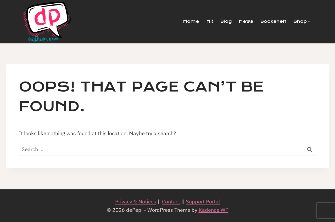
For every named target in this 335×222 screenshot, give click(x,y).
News (246, 21)
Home (191, 21)
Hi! (209, 21)
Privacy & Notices (135, 201)
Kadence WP (213, 209)
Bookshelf (273, 21)
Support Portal (203, 201)
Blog (226, 21)
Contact (171, 201)
